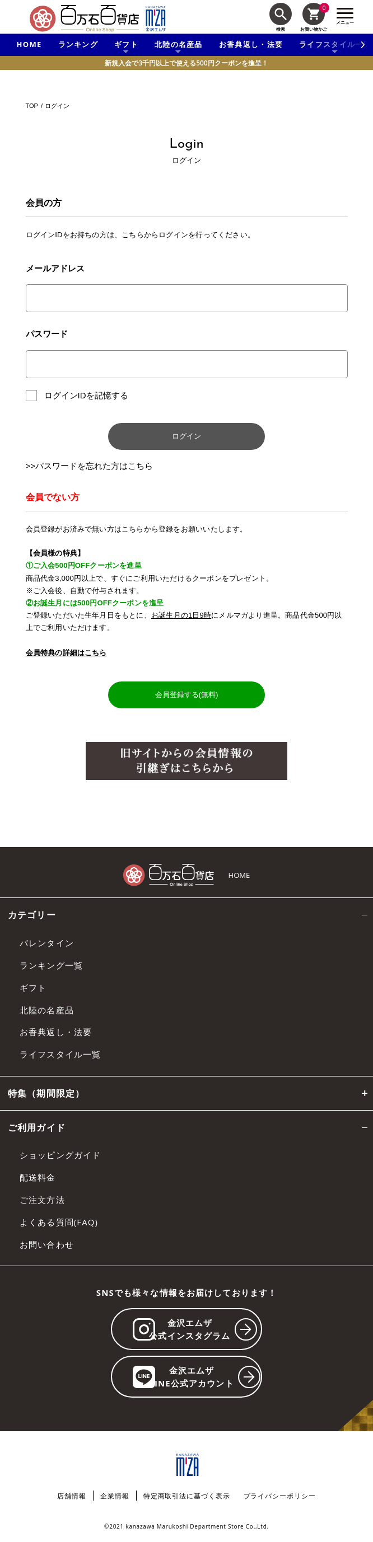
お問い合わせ (47, 1244)
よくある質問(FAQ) (59, 1222)
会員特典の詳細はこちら (66, 652)
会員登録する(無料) (186, 694)
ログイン (186, 436)
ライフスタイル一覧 (60, 1054)
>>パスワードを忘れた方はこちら (89, 466)
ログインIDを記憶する (86, 395)
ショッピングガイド (60, 1154)
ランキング (78, 44)
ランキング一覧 (51, 965)
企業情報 (114, 1496)
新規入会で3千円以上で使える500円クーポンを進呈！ (186, 63)
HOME (29, 44)
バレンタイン (47, 942)
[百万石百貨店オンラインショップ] (84, 18)
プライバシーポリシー (280, 1496)
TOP (32, 105)
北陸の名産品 (47, 1010)
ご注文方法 (42, 1199)
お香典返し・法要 (251, 44)
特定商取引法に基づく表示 (186, 1496)
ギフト (33, 987)
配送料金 (38, 1177)
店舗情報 (71, 1496)
